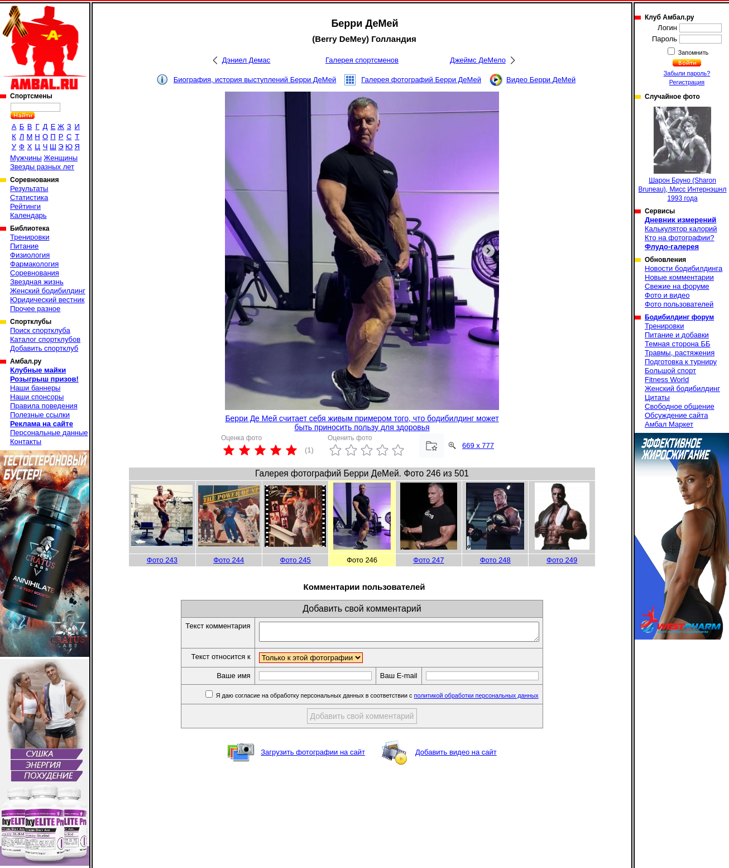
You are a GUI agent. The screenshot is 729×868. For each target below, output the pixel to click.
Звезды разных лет (42, 167)
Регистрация (686, 82)
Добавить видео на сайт (456, 755)
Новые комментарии (679, 277)
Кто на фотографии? (679, 237)
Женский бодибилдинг (47, 291)
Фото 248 (495, 560)
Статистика (29, 197)
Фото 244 (228, 560)
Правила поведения (44, 406)
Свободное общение (679, 406)
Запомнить (693, 52)
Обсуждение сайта (676, 415)
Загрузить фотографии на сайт (313, 755)
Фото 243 (162, 560)
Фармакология (34, 264)
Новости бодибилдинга (683, 268)
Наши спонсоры (37, 397)
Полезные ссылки (40, 415)
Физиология (30, 255)
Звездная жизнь (37, 282)
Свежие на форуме (677, 286)
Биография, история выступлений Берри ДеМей (255, 79)
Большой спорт (670, 370)
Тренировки (29, 237)
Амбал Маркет (669, 424)
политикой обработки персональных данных (493, 698)
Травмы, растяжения (679, 353)
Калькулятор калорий (681, 229)
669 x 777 (478, 445)
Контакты (25, 441)
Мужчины (26, 158)
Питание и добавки (677, 335)
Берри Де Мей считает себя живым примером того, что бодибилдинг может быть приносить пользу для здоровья (361, 423)
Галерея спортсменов (362, 60)
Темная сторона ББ (678, 344)
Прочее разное (35, 308)
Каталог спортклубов (45, 339)
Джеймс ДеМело (478, 60)
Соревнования (34, 273)
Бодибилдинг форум (679, 317)
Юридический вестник (47, 299)
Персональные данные (49, 432)
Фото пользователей (679, 304)
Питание (24, 246)
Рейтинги (25, 206)
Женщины (61, 158)
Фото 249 (561, 560)
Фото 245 (295, 560)
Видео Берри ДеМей (540, 79)
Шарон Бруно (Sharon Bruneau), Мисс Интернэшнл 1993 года (682, 154)
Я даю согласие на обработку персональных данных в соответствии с (393, 698)
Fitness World (667, 379)
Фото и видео (667, 295)
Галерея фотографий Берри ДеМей (421, 79)
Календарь (28, 215)
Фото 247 (428, 560)
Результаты (29, 188)
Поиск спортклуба (40, 330)
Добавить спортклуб (44, 348)
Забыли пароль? (687, 73)
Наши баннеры (35, 388)
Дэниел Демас (246, 60)
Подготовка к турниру (681, 361)
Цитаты (657, 397)
